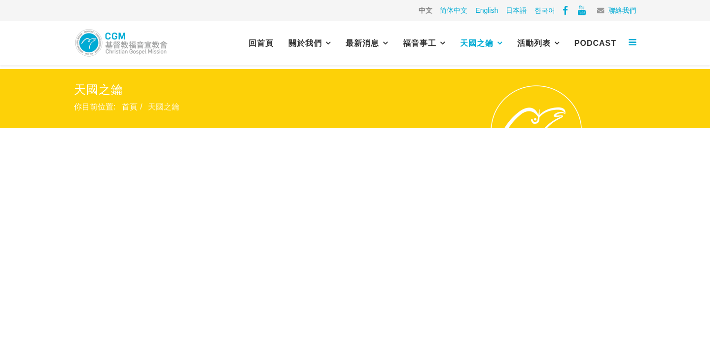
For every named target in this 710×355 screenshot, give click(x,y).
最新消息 (362, 43)
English (486, 10)
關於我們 (305, 43)
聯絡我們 (622, 10)
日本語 (516, 10)
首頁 (130, 107)
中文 (425, 10)
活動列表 (534, 43)
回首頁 (261, 43)
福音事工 (419, 43)
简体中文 (453, 10)
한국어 (544, 10)
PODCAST (595, 43)
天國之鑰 (477, 43)
